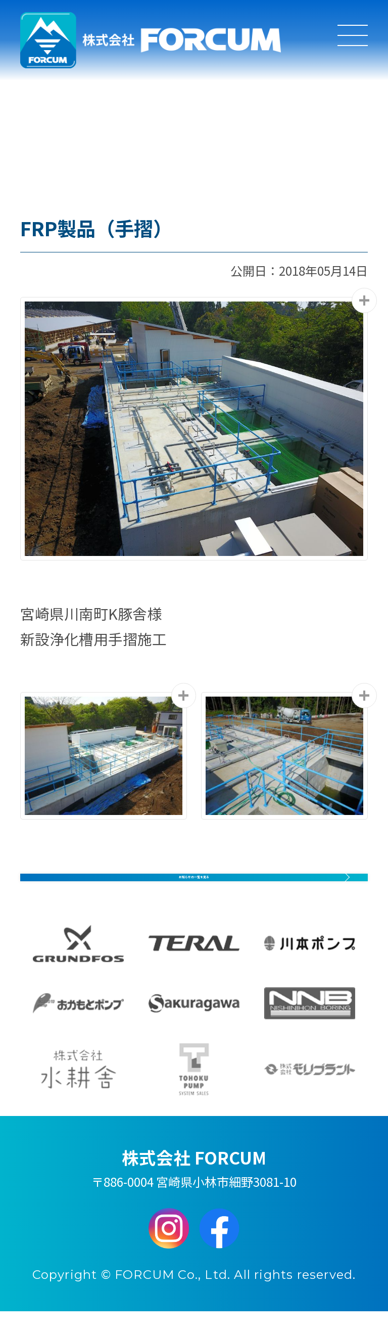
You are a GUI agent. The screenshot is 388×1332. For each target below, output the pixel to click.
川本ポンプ (309, 964)
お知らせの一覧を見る (194, 880)
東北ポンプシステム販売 (194, 1089)
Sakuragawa (194, 1024)
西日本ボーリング (309, 1024)
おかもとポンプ (78, 1024)
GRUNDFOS (78, 964)
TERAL (194, 964)
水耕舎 (78, 1089)
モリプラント (309, 1089)
